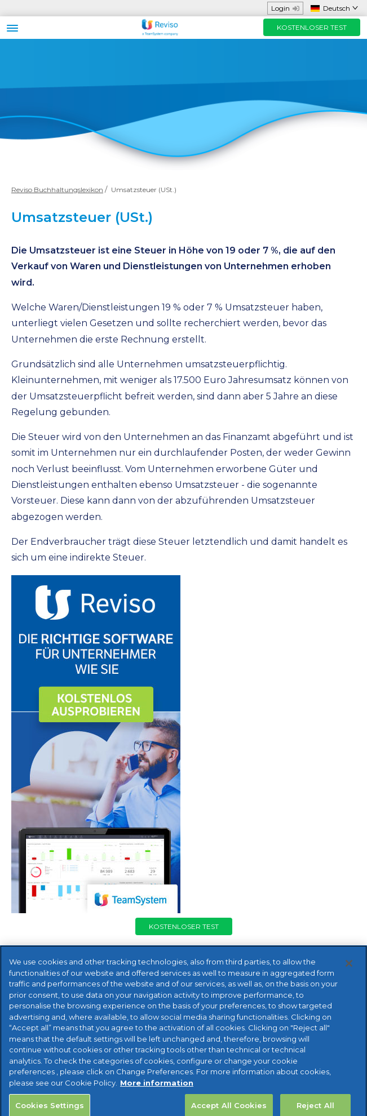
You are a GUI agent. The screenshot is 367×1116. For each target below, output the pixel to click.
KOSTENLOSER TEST (312, 27)
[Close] (349, 969)
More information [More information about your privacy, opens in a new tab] (156, 1088)
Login (285, 8)
